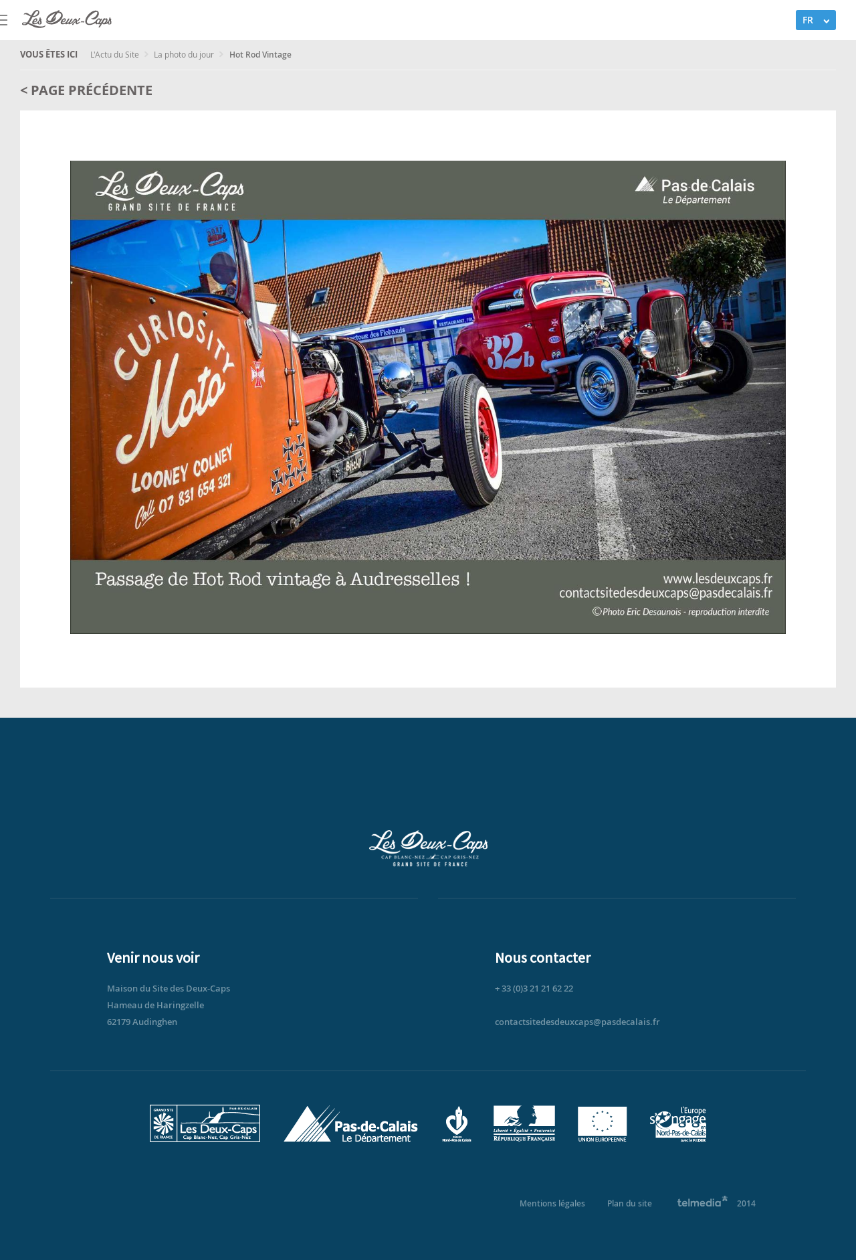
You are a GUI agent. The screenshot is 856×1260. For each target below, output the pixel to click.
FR (807, 19)
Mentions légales (552, 1203)
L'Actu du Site (115, 54)
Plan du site (629, 1203)
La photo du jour (185, 54)
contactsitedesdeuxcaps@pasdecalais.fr (577, 1022)
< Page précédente (86, 90)
